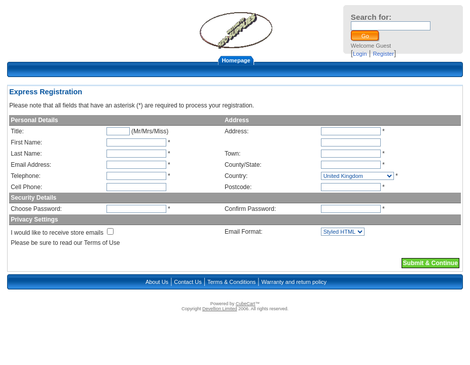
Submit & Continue (430, 263)
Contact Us (187, 282)
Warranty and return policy (294, 282)
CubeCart (246, 303)
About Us (157, 282)
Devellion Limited (219, 308)
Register (383, 54)
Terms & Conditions (231, 282)
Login (360, 54)
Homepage (236, 60)
